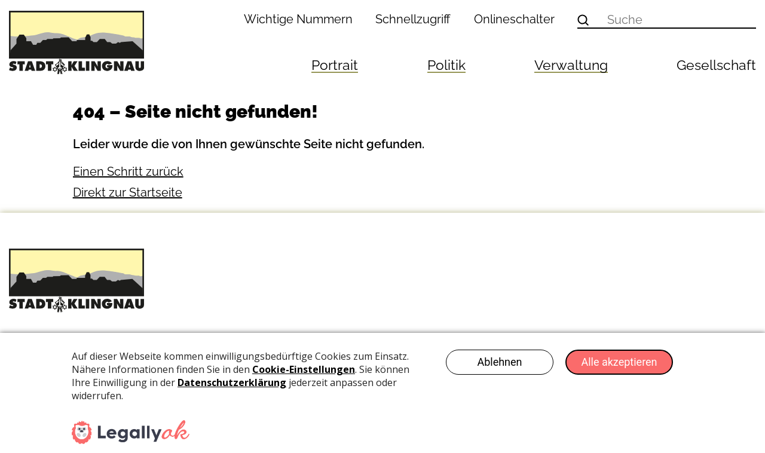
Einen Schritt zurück (128, 171)
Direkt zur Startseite (127, 192)
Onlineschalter (514, 19)
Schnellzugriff (413, 19)
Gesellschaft (716, 65)
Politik (446, 65)
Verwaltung (571, 65)
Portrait (334, 65)
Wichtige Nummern (298, 19)
